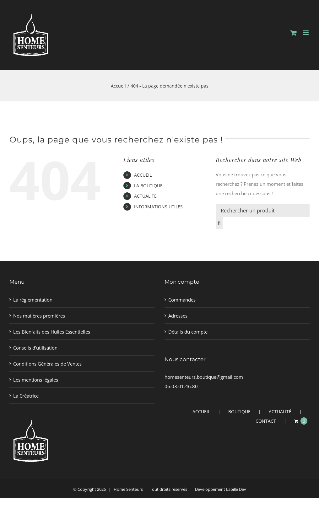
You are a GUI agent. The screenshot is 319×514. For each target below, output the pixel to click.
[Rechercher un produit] (263, 210)
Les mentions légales (35, 380)
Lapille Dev (236, 489)
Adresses (177, 316)
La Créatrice (26, 396)
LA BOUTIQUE (148, 186)
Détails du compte (188, 332)
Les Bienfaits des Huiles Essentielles (51, 332)
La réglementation (32, 300)
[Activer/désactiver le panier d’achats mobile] (293, 32)
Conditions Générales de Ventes (47, 364)
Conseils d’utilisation (35, 348)
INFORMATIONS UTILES (158, 207)
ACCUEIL (143, 175)
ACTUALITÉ (145, 196)
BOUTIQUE (239, 412)
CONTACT (266, 421)
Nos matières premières (39, 316)
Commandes (182, 300)
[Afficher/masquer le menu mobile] (306, 32)
